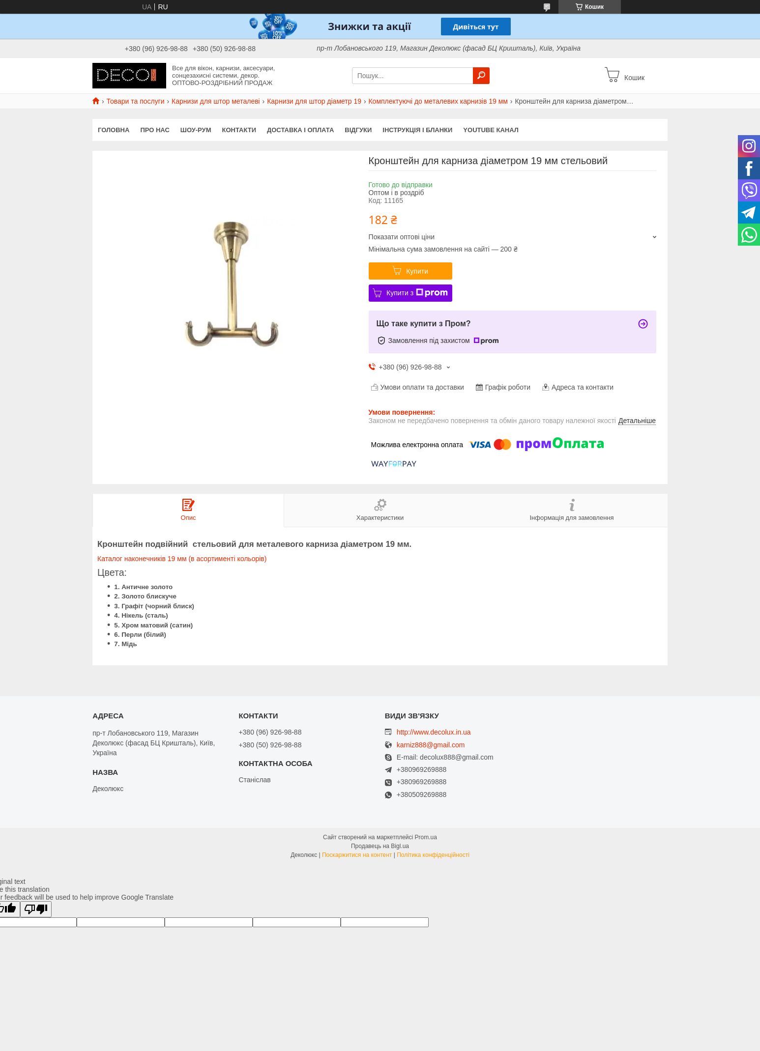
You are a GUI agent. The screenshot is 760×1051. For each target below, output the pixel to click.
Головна (113, 130)
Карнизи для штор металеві (216, 101)
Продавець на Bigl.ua (380, 846)
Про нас (154, 130)
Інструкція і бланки (417, 130)
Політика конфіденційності (433, 855)
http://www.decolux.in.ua (434, 732)
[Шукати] (481, 75)
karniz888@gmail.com (431, 745)
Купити (417, 271)
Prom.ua (426, 837)
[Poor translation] (36, 909)
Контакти (239, 130)
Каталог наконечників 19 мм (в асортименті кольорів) (181, 559)
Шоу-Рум (195, 130)
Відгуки (358, 130)
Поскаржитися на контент (357, 855)
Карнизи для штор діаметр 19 (314, 101)
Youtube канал (491, 130)
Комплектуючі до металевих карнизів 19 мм (438, 101)
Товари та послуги (135, 101)
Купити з (417, 292)
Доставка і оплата (300, 130)
